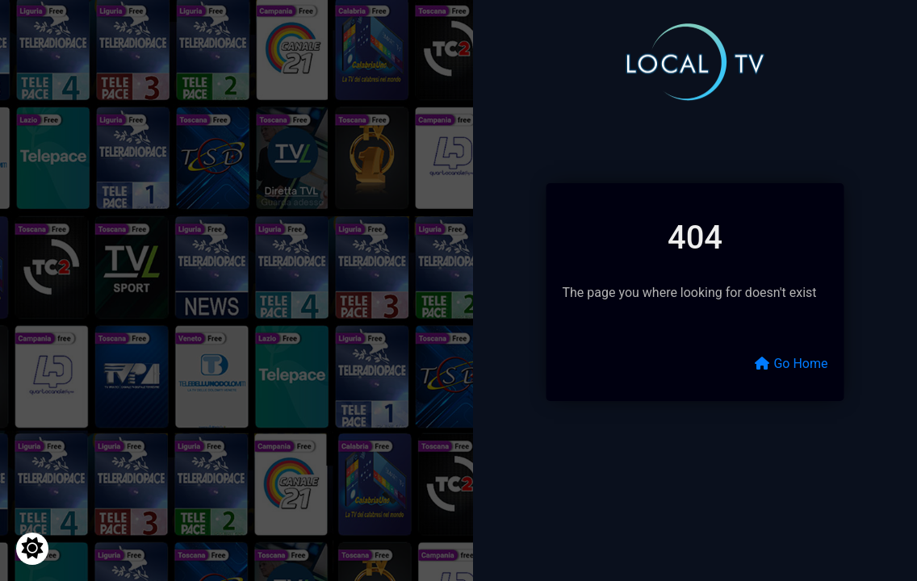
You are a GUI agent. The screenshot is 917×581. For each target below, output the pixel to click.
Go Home (790, 363)
